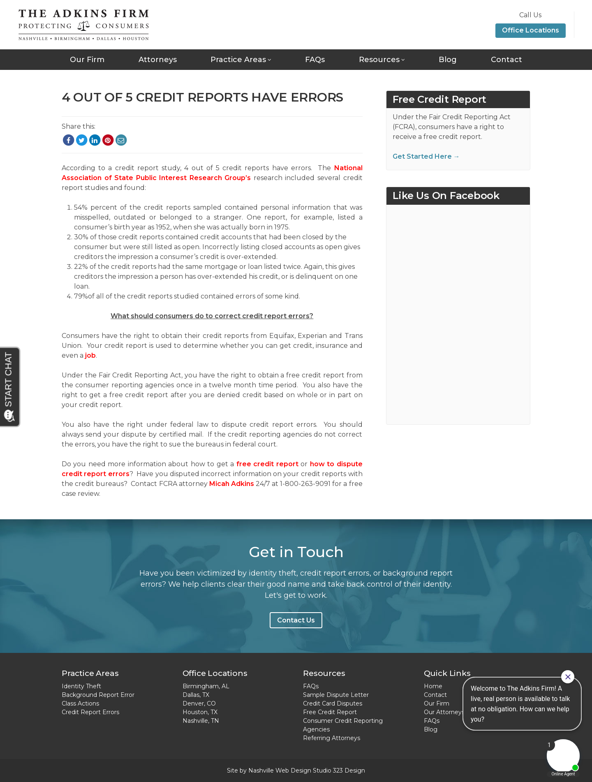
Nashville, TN (201, 720)
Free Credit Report (330, 712)
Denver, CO (199, 703)
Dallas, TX (196, 695)
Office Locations (530, 30)
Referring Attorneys (331, 738)
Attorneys (158, 59)
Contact (506, 59)
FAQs (315, 59)
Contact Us (296, 620)
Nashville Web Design (279, 770)
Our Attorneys (444, 712)
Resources (379, 59)
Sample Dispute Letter (336, 695)
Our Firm (87, 59)
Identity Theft (81, 686)
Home (433, 686)
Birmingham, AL (206, 686)
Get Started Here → (426, 156)
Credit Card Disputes (332, 703)
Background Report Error (98, 695)
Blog (448, 59)
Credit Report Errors (90, 712)
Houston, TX (200, 712)
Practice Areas (238, 59)
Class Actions (80, 703)
